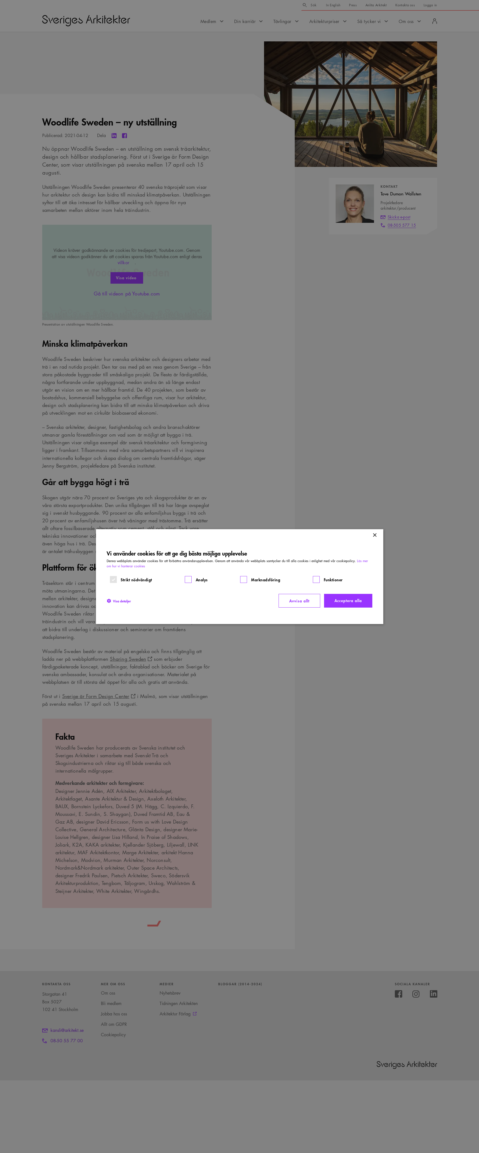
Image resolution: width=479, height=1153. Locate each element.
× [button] (375, 535)
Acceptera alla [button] (348, 600)
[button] (119, 600)
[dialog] (239, 576)
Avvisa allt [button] (299, 600)
